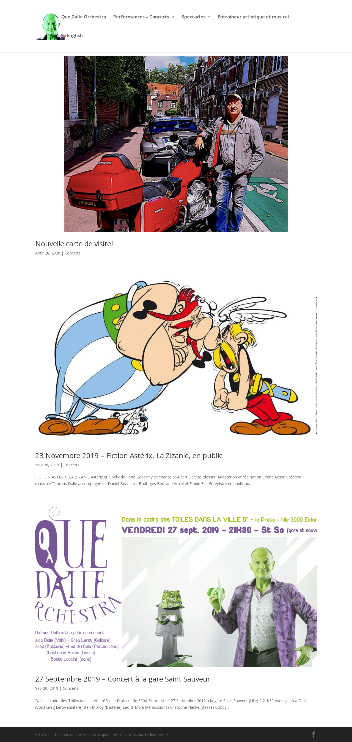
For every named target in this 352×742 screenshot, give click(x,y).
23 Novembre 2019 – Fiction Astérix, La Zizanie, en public (128, 455)
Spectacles (193, 17)
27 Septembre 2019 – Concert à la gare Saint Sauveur (122, 679)
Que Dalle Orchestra (83, 17)
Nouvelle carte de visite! (74, 243)
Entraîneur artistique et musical (253, 17)
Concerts (73, 253)
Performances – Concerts (141, 17)
